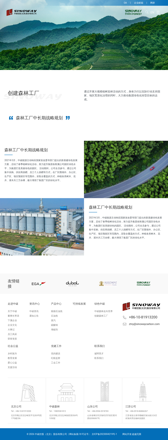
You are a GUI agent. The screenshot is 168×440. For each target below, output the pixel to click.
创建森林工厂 (101, 315)
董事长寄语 (13, 315)
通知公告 (34, 315)
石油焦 (54, 315)
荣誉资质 (12, 338)
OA (125, 2)
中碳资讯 (34, 311)
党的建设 (55, 353)
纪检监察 (55, 358)
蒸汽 (53, 320)
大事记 (11, 329)
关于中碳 (12, 311)
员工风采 (12, 334)
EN (152, 12)
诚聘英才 (99, 353)
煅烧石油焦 (57, 311)
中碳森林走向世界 (103, 311)
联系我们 (99, 358)
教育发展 (12, 358)
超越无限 (136, 434)
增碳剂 (54, 329)
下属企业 (12, 320)
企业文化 (12, 325)
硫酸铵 (54, 325)
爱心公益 (12, 362)
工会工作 (55, 362)
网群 (152, 2)
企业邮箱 (138, 2)
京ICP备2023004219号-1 (104, 434)
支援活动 (12, 367)
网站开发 (127, 434)
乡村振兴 (12, 353)
